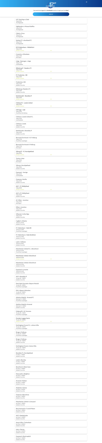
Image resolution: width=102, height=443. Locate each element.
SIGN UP (51, 14)
